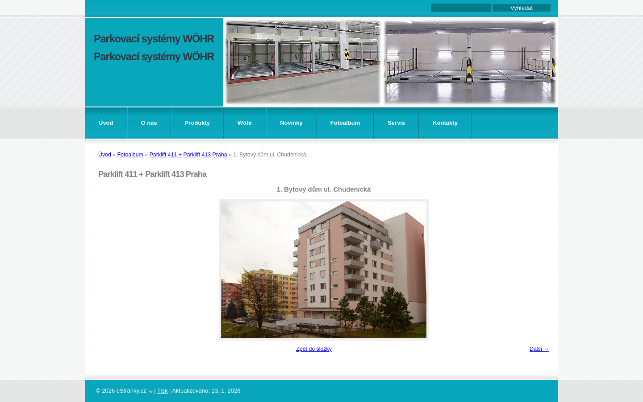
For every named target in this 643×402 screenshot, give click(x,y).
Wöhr (245, 122)
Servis (396, 122)
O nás (149, 122)
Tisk (162, 390)
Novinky (291, 122)
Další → (539, 349)
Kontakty (445, 122)
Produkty (197, 122)
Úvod (106, 122)
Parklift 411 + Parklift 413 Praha (188, 155)
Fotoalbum (345, 122)
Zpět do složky (314, 349)
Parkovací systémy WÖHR (154, 39)
